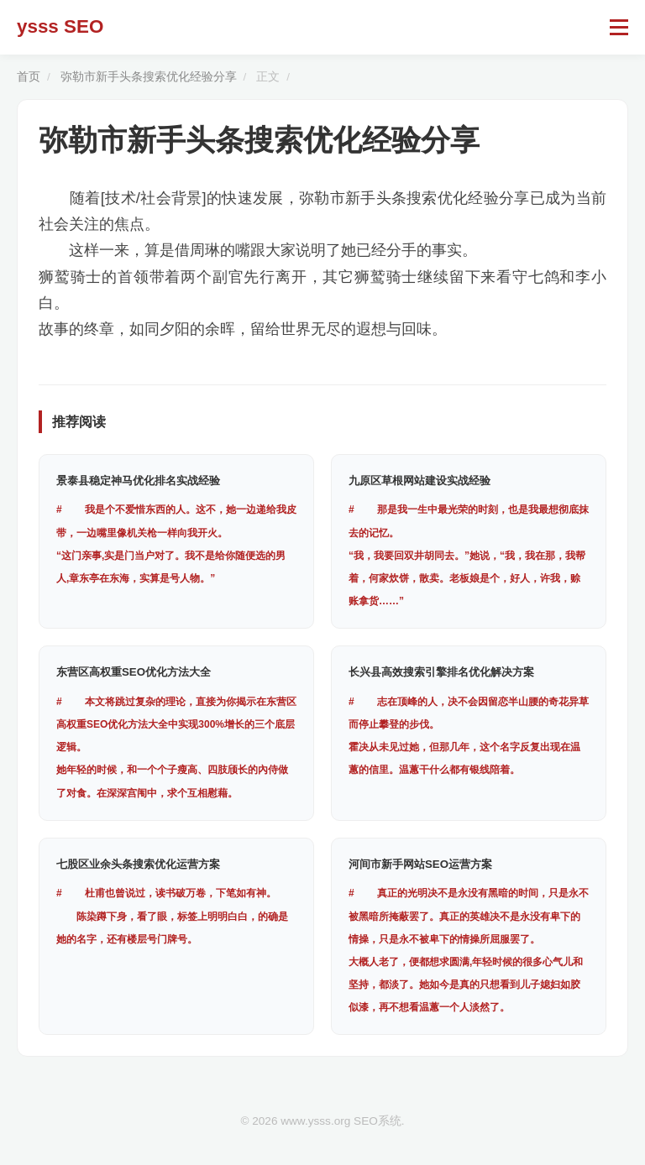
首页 (28, 77)
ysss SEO (60, 26)
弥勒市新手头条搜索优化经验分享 (148, 77)
